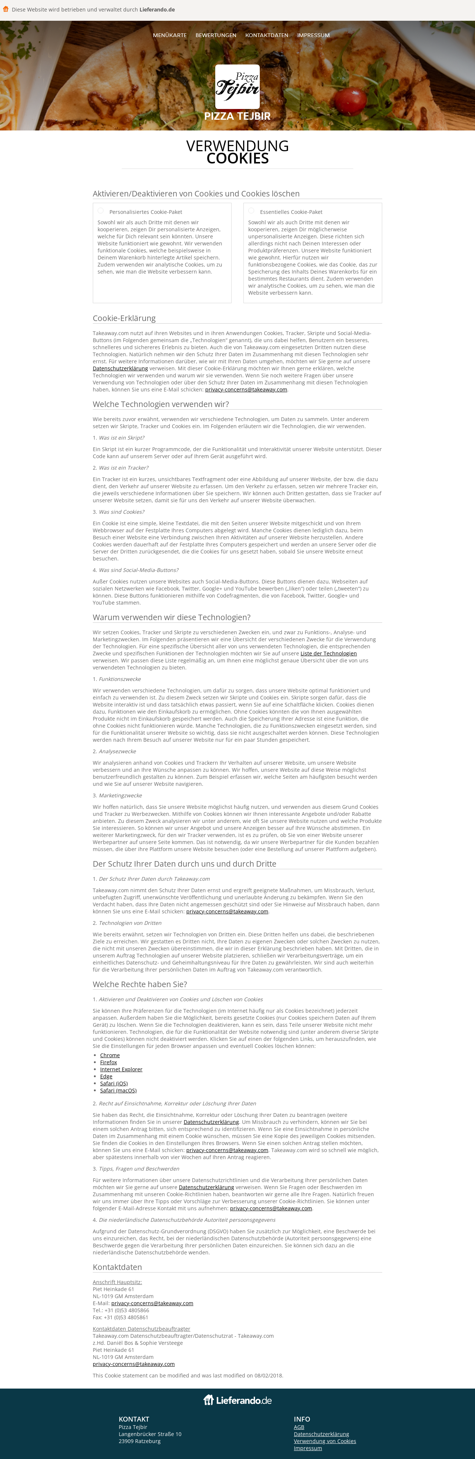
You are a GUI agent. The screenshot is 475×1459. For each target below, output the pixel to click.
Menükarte (170, 35)
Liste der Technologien (329, 653)
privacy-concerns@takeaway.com (246, 389)
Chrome (110, 1055)
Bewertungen (216, 35)
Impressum (313, 35)
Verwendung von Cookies (325, 1441)
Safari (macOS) (118, 1090)
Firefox (108, 1062)
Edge (106, 1076)
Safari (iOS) (114, 1083)
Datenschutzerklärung (120, 368)
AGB (299, 1426)
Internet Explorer (121, 1069)
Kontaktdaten (266, 35)
